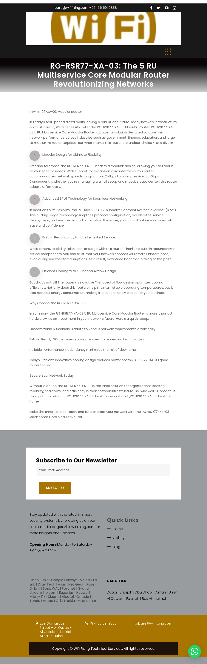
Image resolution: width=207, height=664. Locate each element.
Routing (143, 210)
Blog (116, 546)
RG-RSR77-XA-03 (77, 386)
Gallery (119, 537)
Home (118, 528)
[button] (194, 651)
